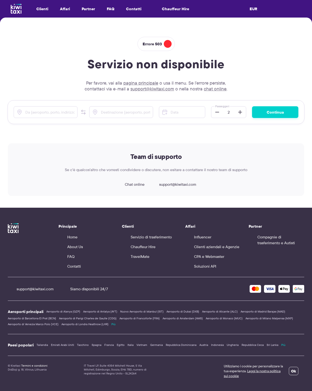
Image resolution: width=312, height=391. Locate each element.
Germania (156, 345)
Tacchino (83, 345)
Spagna (96, 345)
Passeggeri (222, 106)
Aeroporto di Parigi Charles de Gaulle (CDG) (88, 318)
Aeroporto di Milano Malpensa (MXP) (269, 318)
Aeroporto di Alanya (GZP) (63, 311)
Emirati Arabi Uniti (62, 345)
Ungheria (233, 345)
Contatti (133, 8)
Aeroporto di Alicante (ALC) (220, 311)
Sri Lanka (272, 345)
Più (113, 324)
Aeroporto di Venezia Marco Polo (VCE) (33, 324)
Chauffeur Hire (171, 9)
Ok (293, 371)
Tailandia (42, 345)
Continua (275, 112)
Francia (109, 345)
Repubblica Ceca (253, 345)
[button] (83, 112)
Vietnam (141, 345)
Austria (203, 345)
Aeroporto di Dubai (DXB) (182, 311)
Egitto (121, 345)
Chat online (130, 184)
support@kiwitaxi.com (152, 89)
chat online (215, 89)
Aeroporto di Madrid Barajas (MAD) (263, 311)
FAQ (110, 8)
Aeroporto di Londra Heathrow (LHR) (84, 324)
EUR (253, 8)
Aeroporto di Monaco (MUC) (224, 318)
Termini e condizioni (34, 365)
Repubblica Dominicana (181, 345)
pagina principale (140, 83)
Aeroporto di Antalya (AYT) (100, 311)
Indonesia (217, 345)
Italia (130, 345)
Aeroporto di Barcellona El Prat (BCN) (32, 318)
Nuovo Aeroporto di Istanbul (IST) (142, 311)
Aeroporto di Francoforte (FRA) (139, 318)
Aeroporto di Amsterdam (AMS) (183, 318)
